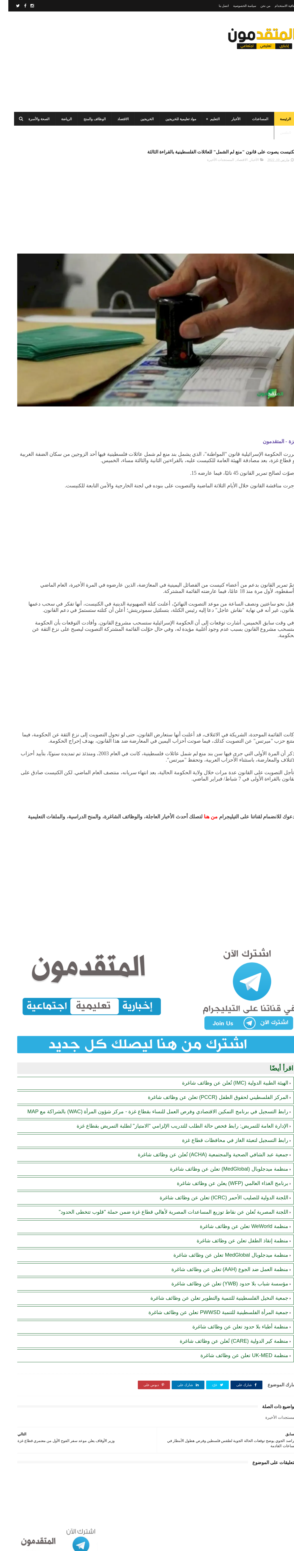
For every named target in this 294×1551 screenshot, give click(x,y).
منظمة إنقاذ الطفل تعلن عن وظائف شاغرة (234, 1238)
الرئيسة (277, 119)
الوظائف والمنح (86, 119)
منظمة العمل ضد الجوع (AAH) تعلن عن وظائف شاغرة (221, 1266)
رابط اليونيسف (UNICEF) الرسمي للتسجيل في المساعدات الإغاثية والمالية (38, 283)
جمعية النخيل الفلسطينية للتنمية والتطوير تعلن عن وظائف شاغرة (211, 1295)
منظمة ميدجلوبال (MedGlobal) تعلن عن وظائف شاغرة (221, 1159)
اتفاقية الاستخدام (277, 5)
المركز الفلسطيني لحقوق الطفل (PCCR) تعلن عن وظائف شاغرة (210, 1074)
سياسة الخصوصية (236, 5)
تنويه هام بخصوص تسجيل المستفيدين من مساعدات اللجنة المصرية (34, 335)
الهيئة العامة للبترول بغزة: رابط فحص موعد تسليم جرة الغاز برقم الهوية (35, 361)
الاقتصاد (114, 119)
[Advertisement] (110, 62)
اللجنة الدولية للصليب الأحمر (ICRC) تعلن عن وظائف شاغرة (215, 1188)
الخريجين (138, 119)
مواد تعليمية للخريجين (172, 119)
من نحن (257, 5)
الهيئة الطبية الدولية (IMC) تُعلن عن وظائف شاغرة (227, 1059)
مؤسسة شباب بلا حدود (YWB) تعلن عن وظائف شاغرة (221, 1281)
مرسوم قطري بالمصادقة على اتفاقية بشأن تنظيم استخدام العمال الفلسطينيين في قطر (36, 388)
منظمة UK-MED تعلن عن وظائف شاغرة (236, 1352)
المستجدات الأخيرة (212, 174)
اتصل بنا (215, 5)
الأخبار (227, 119)
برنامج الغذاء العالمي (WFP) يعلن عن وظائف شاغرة (224, 1173)
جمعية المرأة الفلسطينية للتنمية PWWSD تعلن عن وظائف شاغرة (210, 1309)
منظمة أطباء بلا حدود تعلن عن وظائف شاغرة (232, 1324)
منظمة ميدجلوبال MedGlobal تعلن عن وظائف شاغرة (222, 1252)
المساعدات (252, 119)
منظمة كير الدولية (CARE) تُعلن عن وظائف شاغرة (225, 1338)
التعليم (206, 119)
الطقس (277, 133)
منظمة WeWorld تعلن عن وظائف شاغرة (236, 1223)
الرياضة (58, 119)
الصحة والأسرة (30, 119)
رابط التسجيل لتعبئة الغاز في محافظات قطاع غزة (227, 1130)
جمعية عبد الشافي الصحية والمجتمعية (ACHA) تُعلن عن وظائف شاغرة (204, 1145)
